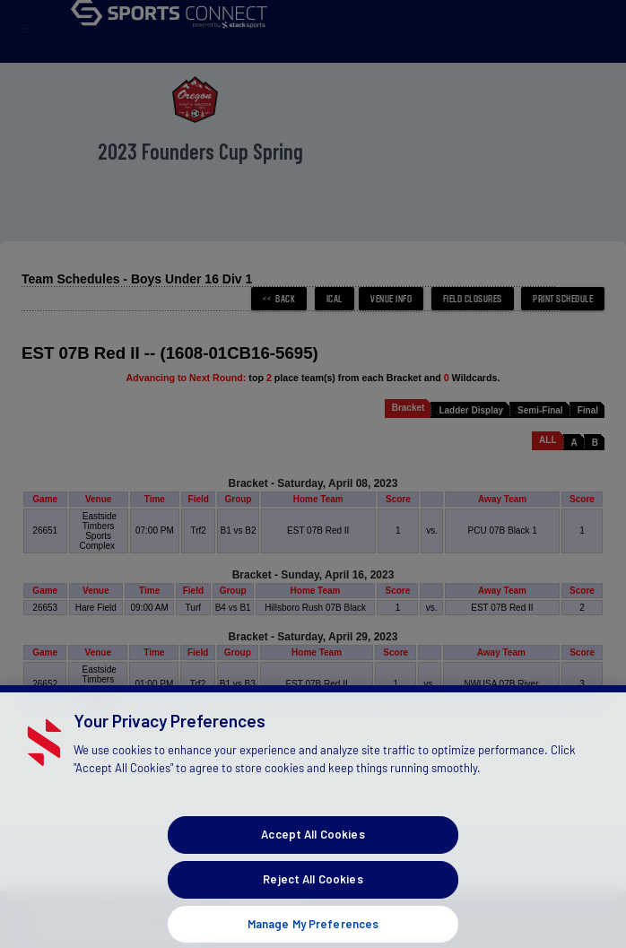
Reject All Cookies (312, 897)
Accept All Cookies (312, 853)
